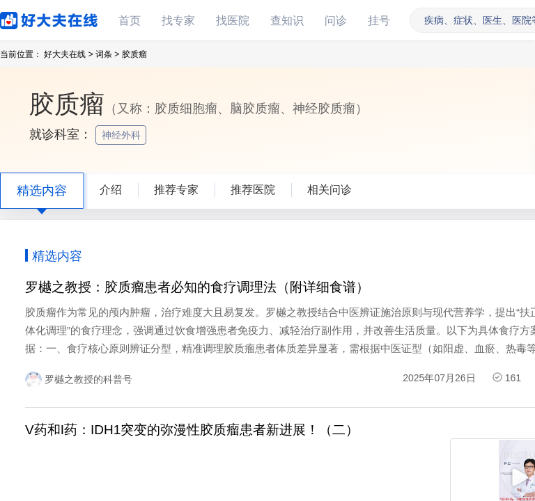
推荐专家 (176, 190)
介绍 (111, 190)
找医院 (232, 20)
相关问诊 (329, 190)
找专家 (178, 20)
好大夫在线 (28, 18)
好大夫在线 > (68, 54)
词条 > (107, 54)
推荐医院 (253, 190)
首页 (129, 20)
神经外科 (123, 135)
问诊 (336, 20)
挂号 (379, 20)
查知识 (287, 20)
